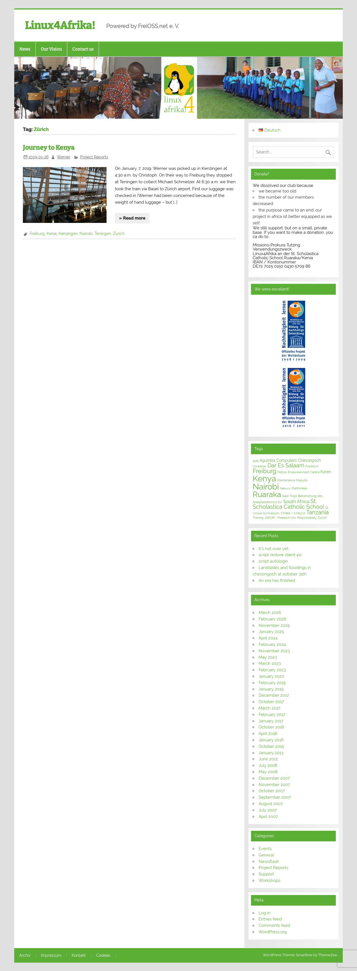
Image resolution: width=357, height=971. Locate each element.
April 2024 (268, 638)
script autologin (273, 561)
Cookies (103, 956)
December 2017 (274, 695)
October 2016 (271, 727)
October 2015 (271, 746)
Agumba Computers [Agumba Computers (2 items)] (278, 460)
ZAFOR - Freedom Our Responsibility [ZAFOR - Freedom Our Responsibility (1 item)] (291, 517)
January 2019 (271, 689)
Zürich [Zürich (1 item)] (322, 517)
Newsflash (269, 861)
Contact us (82, 49)
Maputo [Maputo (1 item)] (302, 480)
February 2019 (272, 682)
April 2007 (268, 816)
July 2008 (268, 765)
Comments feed (274, 925)
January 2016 (271, 739)
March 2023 (270, 663)
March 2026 (270, 612)
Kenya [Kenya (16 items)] (264, 478)
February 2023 (272, 669)
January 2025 (271, 631)
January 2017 (271, 721)
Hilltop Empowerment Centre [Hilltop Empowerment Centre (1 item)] (298, 472)
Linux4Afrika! (60, 25)
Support (266, 874)
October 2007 (272, 790)
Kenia (52, 233)
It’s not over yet (273, 548)
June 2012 (268, 758)
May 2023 (268, 657)
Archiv (24, 956)
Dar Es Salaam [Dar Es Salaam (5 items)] (285, 465)
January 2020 (271, 676)
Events (265, 848)
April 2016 (268, 733)
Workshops (269, 880)
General (266, 855)
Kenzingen (68, 233)
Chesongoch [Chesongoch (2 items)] (309, 460)
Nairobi (86, 233)
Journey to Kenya (48, 147)
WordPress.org (273, 931)
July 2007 (268, 810)
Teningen (103, 233)
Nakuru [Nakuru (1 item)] (285, 488)
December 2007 (274, 778)
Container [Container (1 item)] (259, 466)
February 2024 (272, 644)
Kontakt (79, 956)
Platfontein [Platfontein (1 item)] (299, 488)
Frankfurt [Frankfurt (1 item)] (312, 466)
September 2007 (275, 797)
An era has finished (277, 580)
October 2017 (271, 701)
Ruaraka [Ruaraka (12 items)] (267, 494)
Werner (63, 157)
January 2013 (271, 752)
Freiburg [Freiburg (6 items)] (264, 471)
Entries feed (270, 919)
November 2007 (274, 784)
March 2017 (269, 708)
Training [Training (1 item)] (258, 517)
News (24, 49)
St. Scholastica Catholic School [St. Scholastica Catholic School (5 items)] (288, 504)
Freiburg (37, 233)
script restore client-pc (280, 554)
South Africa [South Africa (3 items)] (296, 501)
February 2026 (272, 619)
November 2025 (274, 625)
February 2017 (272, 714)
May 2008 (268, 771)
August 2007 (271, 803)
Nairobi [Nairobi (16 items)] (266, 486)
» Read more (132, 218)
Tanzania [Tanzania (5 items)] (317, 512)
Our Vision (51, 49)
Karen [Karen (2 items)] (325, 472)
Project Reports (94, 157)
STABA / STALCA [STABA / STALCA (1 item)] (293, 513)
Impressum (51, 956)
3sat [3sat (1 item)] (256, 460)
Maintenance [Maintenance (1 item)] (286, 480)
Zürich (118, 233)
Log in (265, 912)
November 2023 (274, 650)
